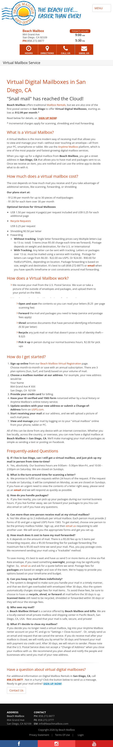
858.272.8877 (15, 679)
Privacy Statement (39, 735)
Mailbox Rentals (56, 105)
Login (81, 735)
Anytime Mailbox (68, 146)
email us (71, 526)
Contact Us (16, 690)
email (91, 265)
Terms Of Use (62, 735)
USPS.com (37, 409)
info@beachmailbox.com (53, 723)
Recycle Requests (20, 221)
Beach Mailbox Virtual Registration (60, 363)
